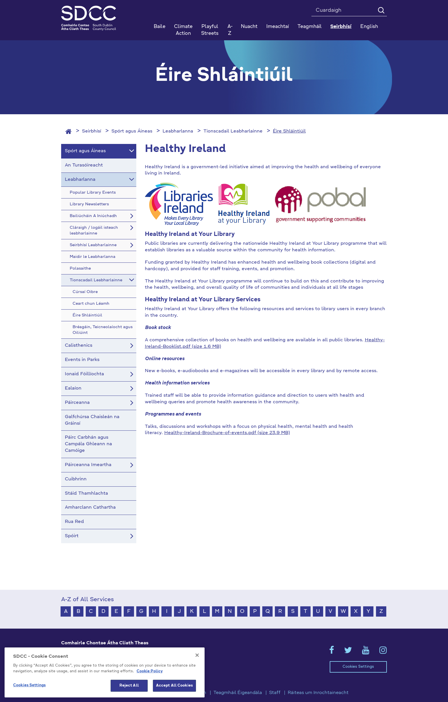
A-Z (230, 30)
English (369, 26)
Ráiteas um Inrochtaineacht (318, 693)
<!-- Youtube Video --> (266, 510)
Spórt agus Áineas (131, 131)
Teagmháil (309, 26)
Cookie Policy (150, 671)
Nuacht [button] (249, 26)
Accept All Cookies (174, 685)
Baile (159, 26)
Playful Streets (210, 30)
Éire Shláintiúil (289, 131)
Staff (275, 693)
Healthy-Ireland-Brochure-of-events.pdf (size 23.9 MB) (227, 433)
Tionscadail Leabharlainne (233, 131)
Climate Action (183, 30)
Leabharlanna (178, 131)
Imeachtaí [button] (277, 26)
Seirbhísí (91, 131)
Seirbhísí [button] (340, 26)
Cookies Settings (358, 667)
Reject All (129, 685)
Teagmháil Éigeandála (237, 693)
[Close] (197, 655)
